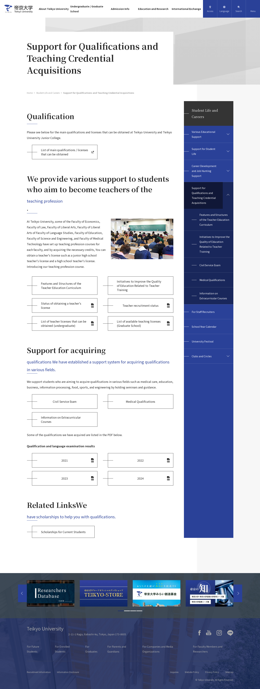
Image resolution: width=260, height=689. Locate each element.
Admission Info (120, 9)
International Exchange (186, 9)
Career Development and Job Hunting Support (204, 171)
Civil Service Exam (209, 265)
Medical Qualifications (212, 280)
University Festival (202, 341)
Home (30, 92)
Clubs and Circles (202, 356)
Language (224, 11)
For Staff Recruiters (203, 312)
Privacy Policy (212, 672)
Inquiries (174, 672)
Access (210, 11)
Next (237, 593)
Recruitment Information (39, 672)
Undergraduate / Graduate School (86, 9)
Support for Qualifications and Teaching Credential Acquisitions (204, 195)
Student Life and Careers (48, 92)
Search (238, 11)
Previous (22, 593)
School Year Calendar (204, 326)
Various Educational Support (203, 134)
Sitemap (229, 672)
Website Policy (192, 672)
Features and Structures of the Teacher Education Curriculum (214, 219)
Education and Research (153, 9)
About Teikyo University (54, 9)
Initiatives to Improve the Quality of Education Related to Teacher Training (214, 244)
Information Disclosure (68, 672)
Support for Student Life (203, 151)
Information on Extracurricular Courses (213, 296)
